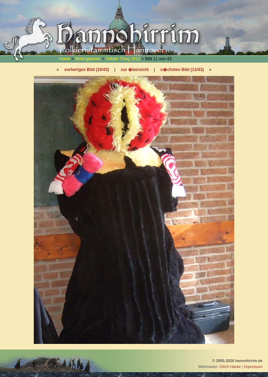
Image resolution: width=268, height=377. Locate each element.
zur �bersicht (135, 69)
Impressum (253, 366)
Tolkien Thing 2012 (123, 58)
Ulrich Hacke (230, 366)
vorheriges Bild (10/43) (86, 69)
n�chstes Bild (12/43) (182, 69)
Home (64, 58)
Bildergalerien (88, 58)
